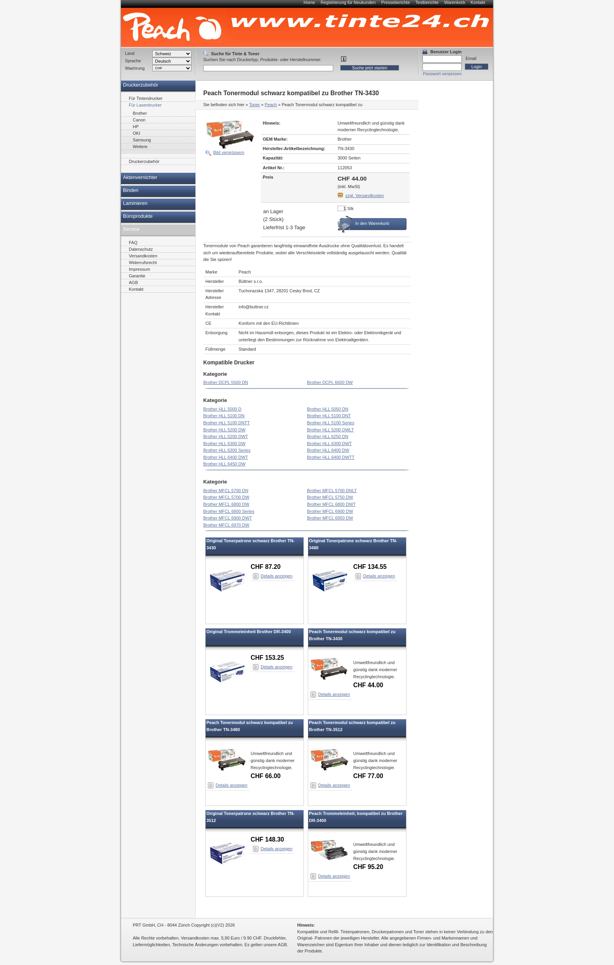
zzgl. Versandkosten (364, 195)
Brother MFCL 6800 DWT (331, 504)
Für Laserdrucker (145, 105)
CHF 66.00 (266, 776)
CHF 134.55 (369, 566)
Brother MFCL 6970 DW (226, 525)
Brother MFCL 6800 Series (228, 511)
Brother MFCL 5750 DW (330, 497)
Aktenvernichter (140, 177)
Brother (140, 113)
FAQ (133, 242)
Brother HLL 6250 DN (327, 436)
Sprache (133, 60)
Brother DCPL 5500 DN (225, 382)
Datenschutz (141, 249)
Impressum (139, 269)
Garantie (137, 275)
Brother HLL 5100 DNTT (226, 422)
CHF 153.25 (267, 657)
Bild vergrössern (228, 152)
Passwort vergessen (442, 74)
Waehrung (134, 68)
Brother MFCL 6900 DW (330, 511)
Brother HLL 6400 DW (328, 450)
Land (129, 53)
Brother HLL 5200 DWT (225, 436)
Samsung (142, 140)
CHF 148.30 (267, 839)
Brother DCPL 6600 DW (330, 382)
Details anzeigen (277, 576)
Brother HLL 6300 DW (224, 443)
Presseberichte (395, 2)
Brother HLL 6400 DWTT (330, 457)
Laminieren (135, 203)
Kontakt (478, 2)
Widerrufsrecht (143, 262)
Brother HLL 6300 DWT (329, 443)
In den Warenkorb (372, 223)
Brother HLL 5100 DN (223, 415)
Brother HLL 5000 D (222, 409)
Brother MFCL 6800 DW (226, 504)
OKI (136, 133)
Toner (254, 104)
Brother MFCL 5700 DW (226, 497)
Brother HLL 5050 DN (327, 409)
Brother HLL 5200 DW (224, 429)
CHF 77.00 (368, 776)
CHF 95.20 (368, 867)
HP (136, 126)
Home (309, 2)
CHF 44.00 (368, 685)
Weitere (140, 146)
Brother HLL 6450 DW (224, 464)
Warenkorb (454, 2)
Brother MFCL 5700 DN (225, 490)
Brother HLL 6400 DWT (225, 457)
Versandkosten (143, 255)
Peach (271, 104)
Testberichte (427, 2)
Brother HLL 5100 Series (330, 422)
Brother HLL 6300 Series (227, 450)
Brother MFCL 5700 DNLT (332, 490)
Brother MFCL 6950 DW (330, 518)
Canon (139, 120)
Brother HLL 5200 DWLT (330, 429)
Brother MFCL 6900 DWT (227, 518)
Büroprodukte (138, 216)
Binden (130, 190)
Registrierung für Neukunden (348, 2)
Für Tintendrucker (146, 98)
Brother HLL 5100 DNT (329, 415)
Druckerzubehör (140, 85)
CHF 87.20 (266, 566)
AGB (133, 282)
